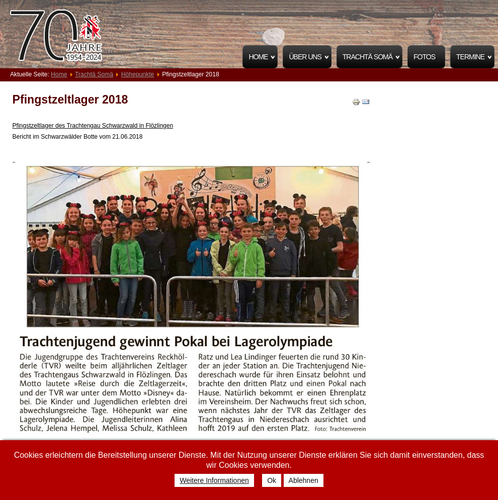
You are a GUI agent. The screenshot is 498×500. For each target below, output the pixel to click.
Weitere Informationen (214, 480)
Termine (470, 57)
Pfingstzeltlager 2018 (70, 99)
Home (258, 57)
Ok (271, 480)
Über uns (305, 57)
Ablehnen (303, 480)
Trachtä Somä (367, 57)
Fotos (424, 57)
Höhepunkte (137, 74)
